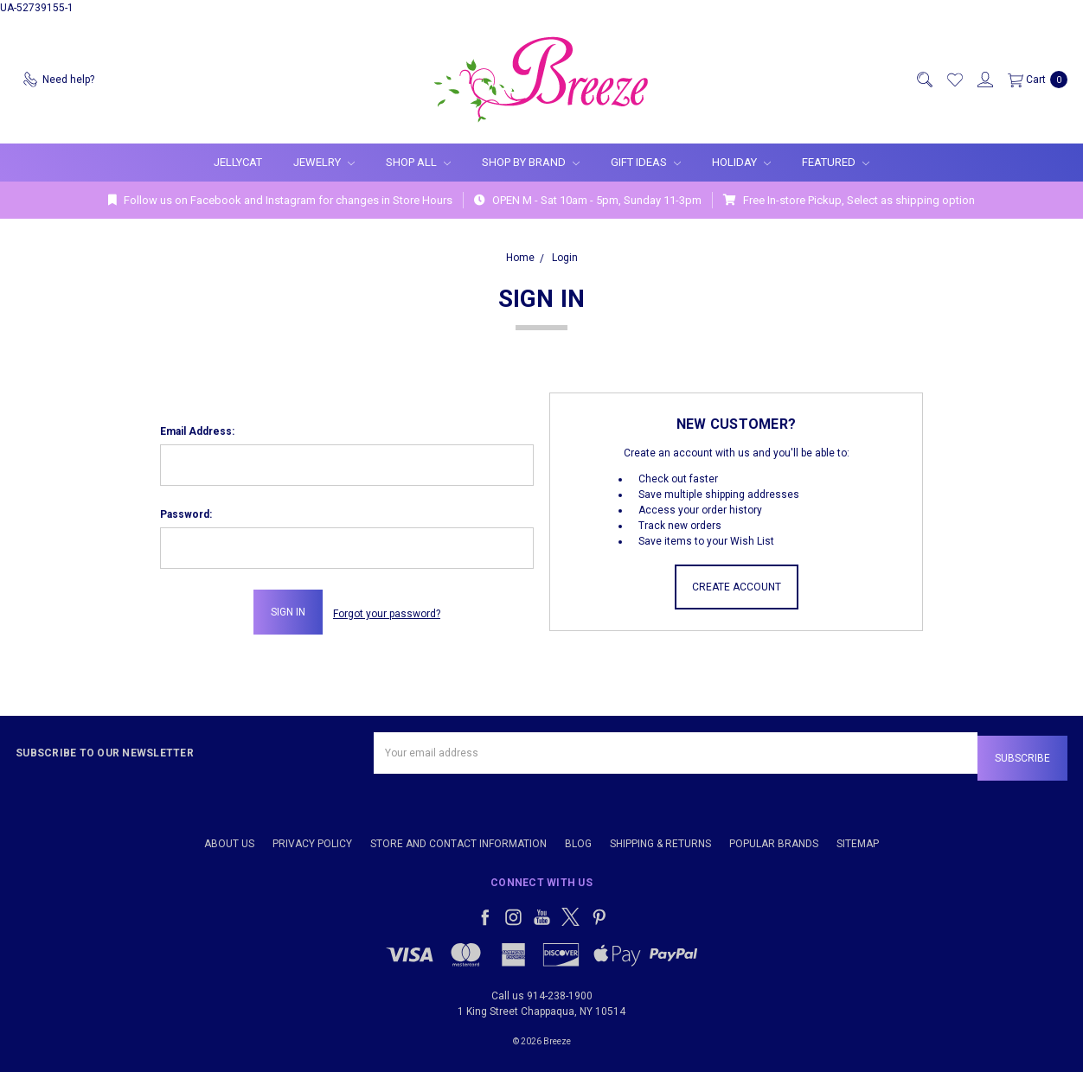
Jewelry (324, 162)
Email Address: (197, 431)
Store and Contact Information (458, 837)
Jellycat (238, 162)
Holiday (741, 162)
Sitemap (857, 837)
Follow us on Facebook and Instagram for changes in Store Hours (280, 200)
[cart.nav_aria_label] (1034, 80)
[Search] (924, 79)
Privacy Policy (312, 837)
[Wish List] (954, 79)
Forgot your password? (386, 612)
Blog (578, 837)
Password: (186, 514)
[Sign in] (984, 79)
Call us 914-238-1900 (542, 989)
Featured (835, 162)
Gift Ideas (646, 162)
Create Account (736, 587)
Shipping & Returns (660, 837)
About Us (229, 837)
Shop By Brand (531, 162)
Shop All (418, 162)
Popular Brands (773, 837)
